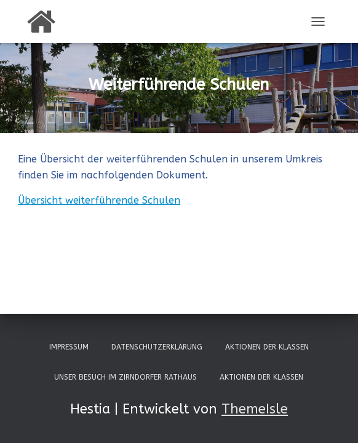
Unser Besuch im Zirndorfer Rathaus (125, 377)
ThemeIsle (254, 409)
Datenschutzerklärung (156, 347)
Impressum (69, 347)
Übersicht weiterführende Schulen (99, 200)
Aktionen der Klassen (267, 347)
